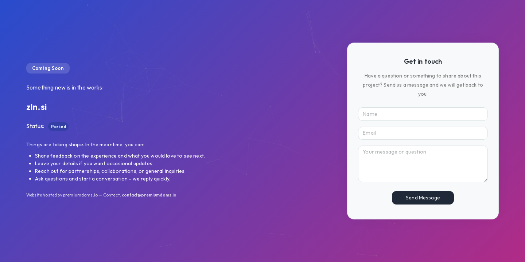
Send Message (423, 197)
